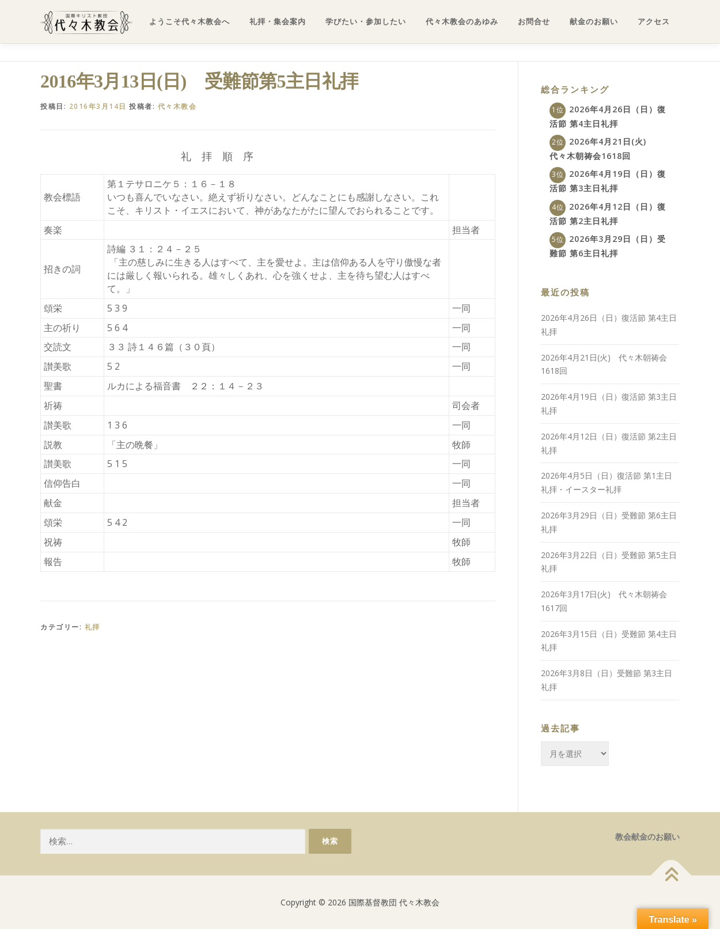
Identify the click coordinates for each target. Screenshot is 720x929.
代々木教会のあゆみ (462, 21)
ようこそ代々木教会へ (189, 21)
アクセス (654, 21)
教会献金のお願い (647, 836)
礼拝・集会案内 (277, 21)
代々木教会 (177, 106)
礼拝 (92, 627)
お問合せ (534, 21)
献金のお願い (594, 21)
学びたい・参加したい (365, 21)
